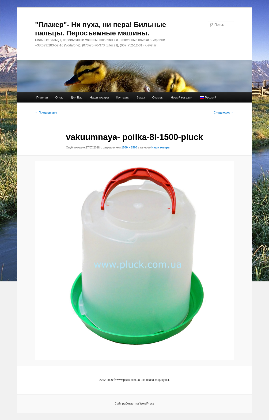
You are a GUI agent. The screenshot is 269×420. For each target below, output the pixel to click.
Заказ (141, 97)
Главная (42, 97)
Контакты (122, 97)
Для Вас (76, 97)
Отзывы (157, 97)
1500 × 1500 (129, 147)
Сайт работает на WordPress (134, 403)
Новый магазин (181, 97)
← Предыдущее (46, 112)
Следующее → (224, 112)
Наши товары (99, 97)
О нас (59, 97)
